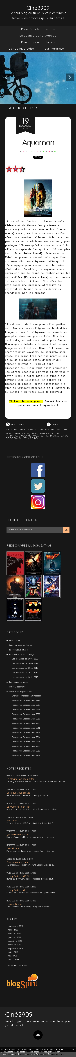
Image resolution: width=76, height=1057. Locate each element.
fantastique (13, 435)
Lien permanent (16, 424)
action (55, 433)
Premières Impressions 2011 (26, 723)
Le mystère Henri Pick (18, 806)
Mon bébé (12, 820)
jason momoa (28, 435)
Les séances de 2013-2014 (25, 673)
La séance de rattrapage (38, 35)
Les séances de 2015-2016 (25, 677)
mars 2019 (13, 930)
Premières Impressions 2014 (26, 737)
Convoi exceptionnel (17, 862)
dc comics (16, 438)
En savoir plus (43, 1054)
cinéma (16, 433)
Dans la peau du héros (38, 42)
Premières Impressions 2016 (26, 746)
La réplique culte (21, 48)
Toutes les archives (17, 965)
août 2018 (13, 952)
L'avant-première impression (26, 696)
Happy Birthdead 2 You (19, 876)
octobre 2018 (14, 945)
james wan (44, 433)
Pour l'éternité (53, 48)
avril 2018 (13, 960)
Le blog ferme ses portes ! (21, 778)
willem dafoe (60, 435)
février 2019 (14, 934)
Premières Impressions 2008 (26, 710)
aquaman (32, 433)
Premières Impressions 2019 (26, 755)
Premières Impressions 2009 (26, 714)
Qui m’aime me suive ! (18, 834)
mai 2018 (12, 956)
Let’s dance (13, 848)
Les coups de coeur (19, 682)
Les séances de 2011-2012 (25, 668)
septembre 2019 (15, 926)
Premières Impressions (38, 29)
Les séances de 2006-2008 (25, 659)
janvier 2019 (14, 937)
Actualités (14, 640)
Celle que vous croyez (18, 792)
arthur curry (30, 438)
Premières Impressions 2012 (26, 728)
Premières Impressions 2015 (26, 742)
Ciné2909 (38, 7)
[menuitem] (38, 29)
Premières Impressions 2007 (26, 705)
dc (7, 438)
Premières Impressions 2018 (26, 751)
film (24, 433)
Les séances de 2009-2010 (25, 663)
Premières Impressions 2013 (26, 733)
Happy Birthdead (16, 890)
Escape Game (14, 904)
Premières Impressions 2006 (26, 700)
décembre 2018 (15, 941)
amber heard (44, 435)
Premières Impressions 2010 (26, 719)
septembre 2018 (15, 948)
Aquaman (38, 141)
